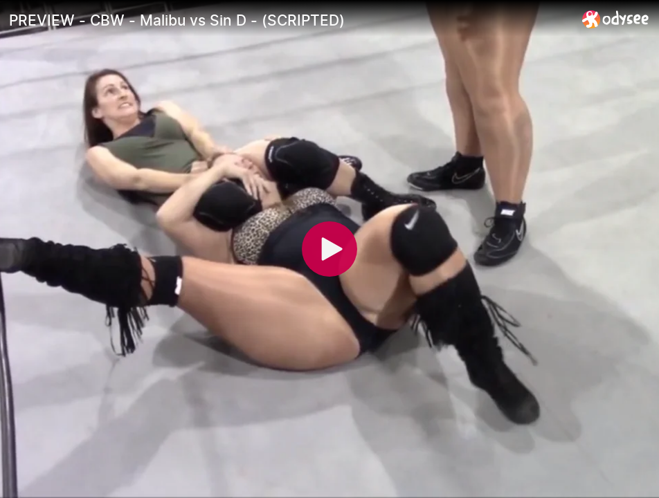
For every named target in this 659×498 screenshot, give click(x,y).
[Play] (329, 249)
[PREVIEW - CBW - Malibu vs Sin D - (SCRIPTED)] (290, 20)
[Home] (616, 19)
